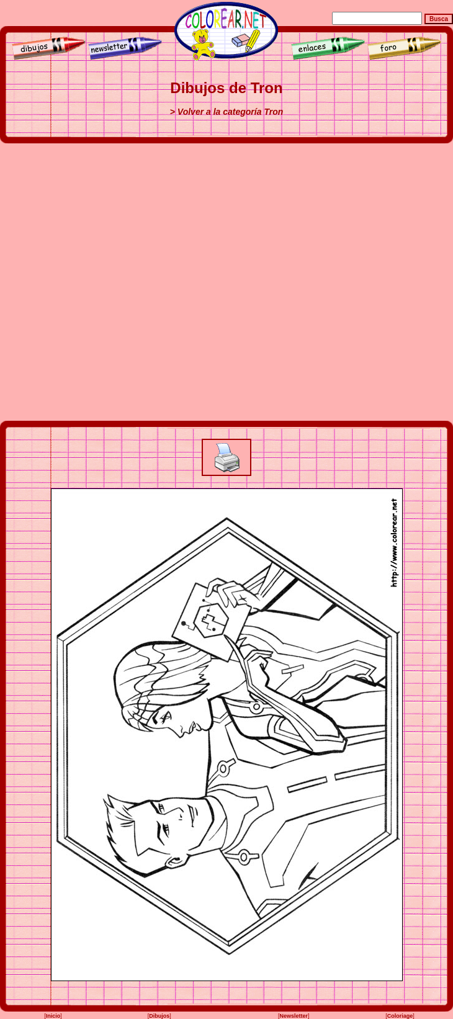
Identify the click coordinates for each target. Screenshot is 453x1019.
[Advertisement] (137, 282)
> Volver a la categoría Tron (226, 112)
